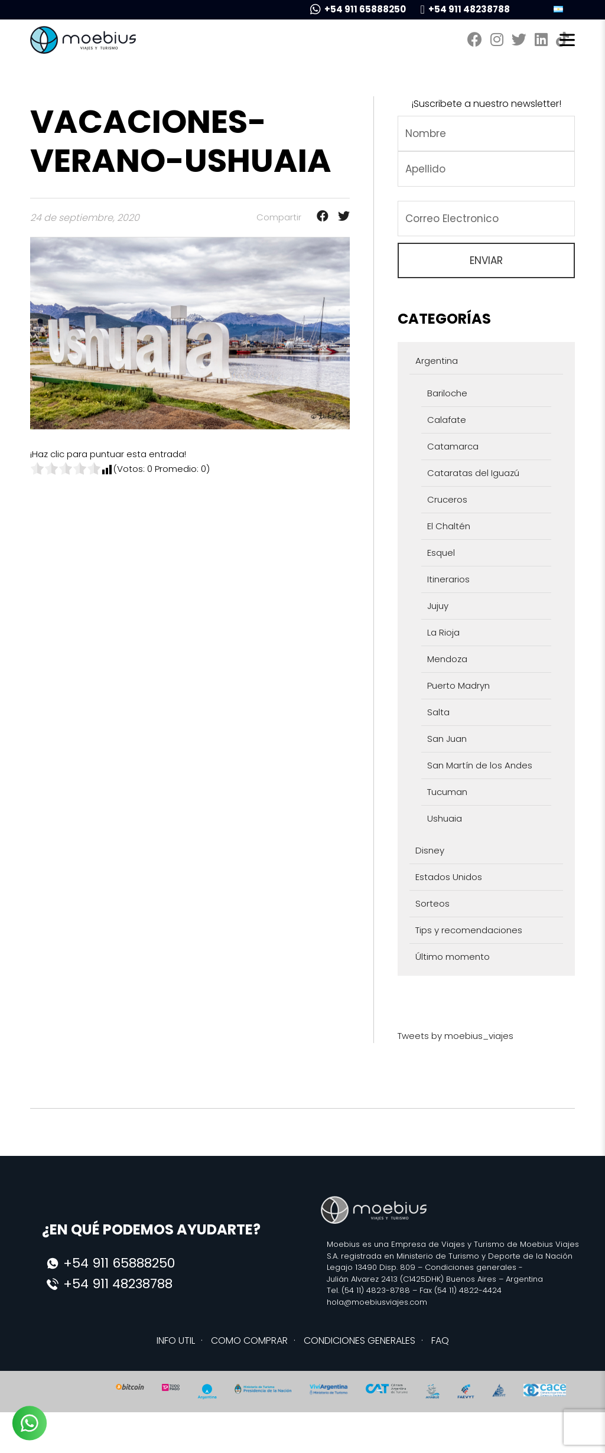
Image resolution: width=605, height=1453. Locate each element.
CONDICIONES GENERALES (359, 1340)
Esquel (441, 552)
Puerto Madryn (458, 685)
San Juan (447, 738)
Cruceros (447, 499)
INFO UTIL (176, 1340)
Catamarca (453, 446)
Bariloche (447, 393)
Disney (429, 850)
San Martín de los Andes (479, 765)
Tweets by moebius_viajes (455, 1036)
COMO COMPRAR (249, 1340)
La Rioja (443, 632)
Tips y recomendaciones (468, 930)
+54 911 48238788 (464, 9)
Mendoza (447, 659)
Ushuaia (444, 818)
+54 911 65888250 (358, 9)
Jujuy (437, 606)
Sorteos (432, 903)
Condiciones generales (470, 1267)
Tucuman (447, 792)
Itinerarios (448, 579)
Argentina (436, 360)
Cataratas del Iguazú (473, 473)
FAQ (440, 1340)
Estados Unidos (448, 877)
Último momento (452, 956)
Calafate (446, 419)
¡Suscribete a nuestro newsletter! (486, 103)
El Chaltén (448, 526)
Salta (438, 712)
